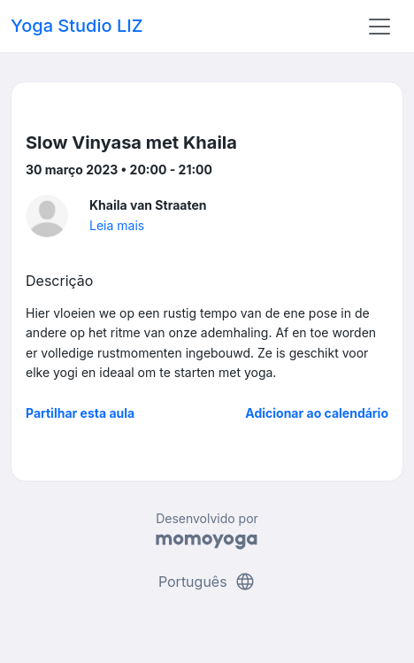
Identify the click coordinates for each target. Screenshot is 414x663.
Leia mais (116, 225)
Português (207, 581)
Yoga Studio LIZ (76, 25)
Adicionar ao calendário (316, 412)
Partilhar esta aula (80, 412)
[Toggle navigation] (379, 26)
